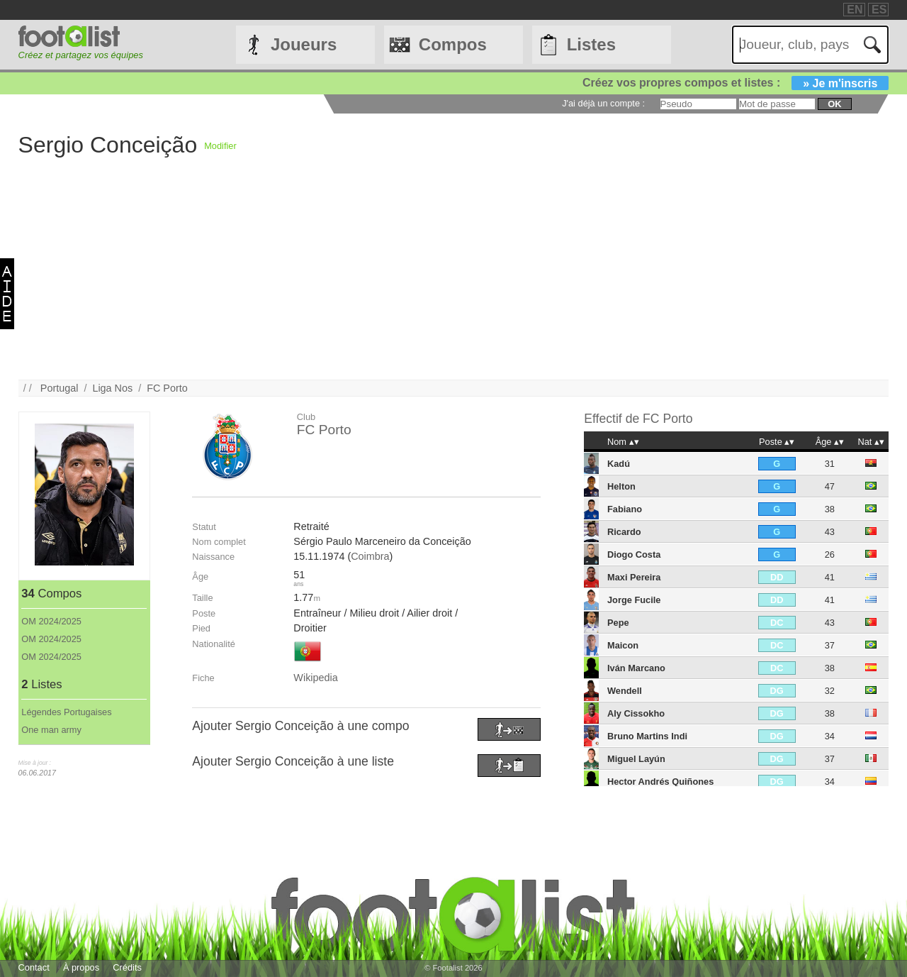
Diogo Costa (633, 554)
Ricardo (624, 531)
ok (834, 104)
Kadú (618, 463)
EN (854, 10)
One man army (51, 729)
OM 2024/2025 (51, 621)
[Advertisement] (443, 280)
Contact (34, 967)
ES (879, 10)
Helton (621, 486)
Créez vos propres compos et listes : (735, 83)
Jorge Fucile (633, 600)
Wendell (624, 690)
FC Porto (167, 388)
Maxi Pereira (633, 577)
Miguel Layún (636, 759)
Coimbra (370, 556)
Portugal (59, 388)
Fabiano (624, 509)
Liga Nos (112, 388)
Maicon (622, 645)
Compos (453, 44)
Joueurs (304, 44)
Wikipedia (315, 677)
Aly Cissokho (636, 713)
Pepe (618, 622)
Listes (591, 44)
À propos (81, 967)
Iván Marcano (636, 668)
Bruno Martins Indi (647, 736)
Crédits (127, 967)
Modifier (220, 145)
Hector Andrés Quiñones (660, 781)
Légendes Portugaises (66, 712)
